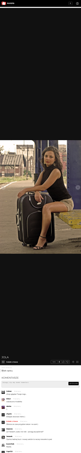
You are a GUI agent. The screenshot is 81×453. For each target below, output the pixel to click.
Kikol (8, 400)
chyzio (9, 415)
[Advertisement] (40, 22)
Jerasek (9, 437)
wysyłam (73, 383)
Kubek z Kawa (12, 362)
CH (3, 416)
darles (8, 407)
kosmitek (10, 445)
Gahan (9, 392)
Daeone (9, 430)
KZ (3, 362)
